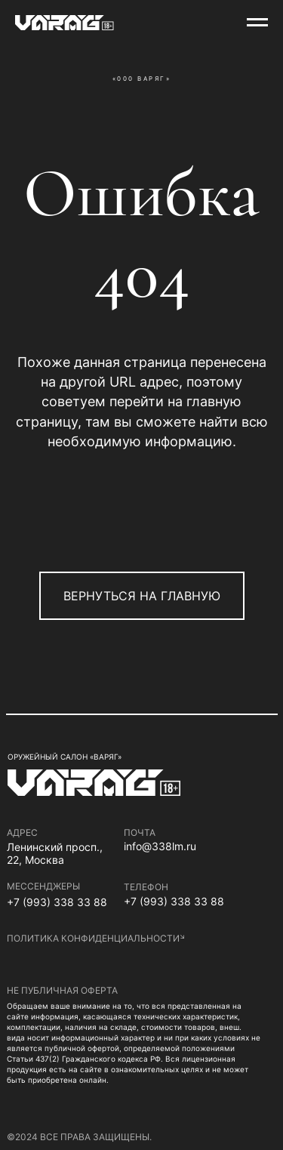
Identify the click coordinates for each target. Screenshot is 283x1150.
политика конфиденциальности (93, 938)
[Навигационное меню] (257, 22)
